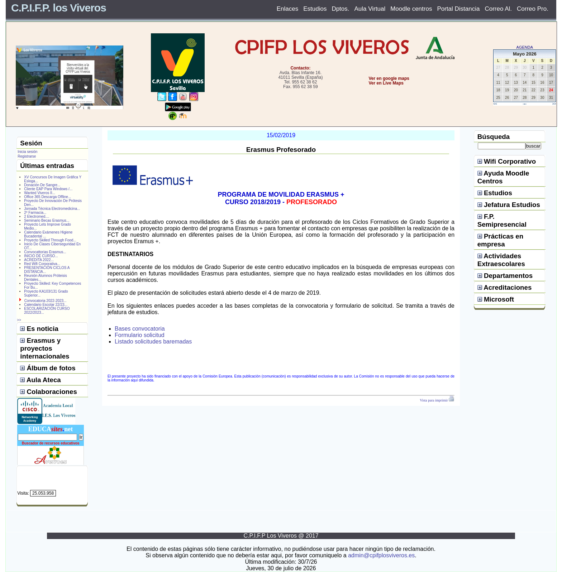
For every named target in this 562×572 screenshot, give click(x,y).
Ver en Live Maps (386, 83)
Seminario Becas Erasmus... (46, 220)
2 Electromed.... (36, 216)
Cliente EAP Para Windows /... (48, 189)
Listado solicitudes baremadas (153, 341)
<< (495, 104)
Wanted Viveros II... (39, 193)
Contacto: (300, 68)
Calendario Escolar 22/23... (45, 305)
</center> (362, 110)
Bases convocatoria (140, 329)
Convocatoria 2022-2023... (45, 301)
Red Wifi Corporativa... (42, 264)
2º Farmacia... (35, 213)
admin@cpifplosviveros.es (381, 555)
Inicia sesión (27, 152)
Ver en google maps (389, 78)
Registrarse (27, 156)
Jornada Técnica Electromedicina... (52, 209)
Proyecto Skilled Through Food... (50, 240)
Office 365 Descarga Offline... (47, 197)
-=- (525, 104)
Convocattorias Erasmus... (45, 252)
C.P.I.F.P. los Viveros (58, 8)
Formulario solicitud (140, 335)
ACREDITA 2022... (39, 260)
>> (554, 104)
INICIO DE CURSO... (41, 256)
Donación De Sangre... (42, 185)
